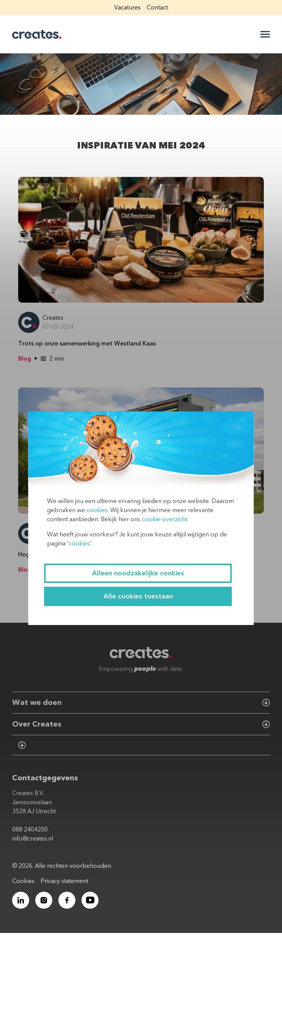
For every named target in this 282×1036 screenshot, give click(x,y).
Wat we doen (37, 702)
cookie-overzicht (164, 519)
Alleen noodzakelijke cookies (138, 573)
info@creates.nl (32, 838)
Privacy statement (64, 881)
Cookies (23, 881)
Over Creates (36, 724)
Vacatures (127, 7)
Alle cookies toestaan (138, 596)
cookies (97, 510)
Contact (157, 7)
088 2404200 (30, 829)
